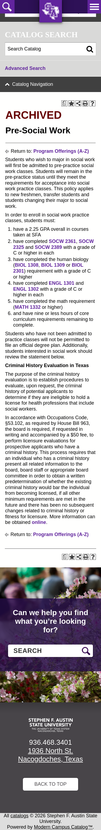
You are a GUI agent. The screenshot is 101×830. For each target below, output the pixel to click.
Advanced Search (25, 68)
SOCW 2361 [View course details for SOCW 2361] (62, 241)
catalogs (20, 815)
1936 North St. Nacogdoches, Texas (50, 755)
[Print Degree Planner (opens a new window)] (64, 103)
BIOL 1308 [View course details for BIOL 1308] (27, 265)
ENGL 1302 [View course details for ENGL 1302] (26, 289)
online (39, 522)
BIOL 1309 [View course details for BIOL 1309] (53, 265)
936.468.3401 (50, 742)
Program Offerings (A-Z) (61, 151)
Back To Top (50, 784)
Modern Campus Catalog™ (63, 827)
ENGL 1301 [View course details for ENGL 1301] (61, 283)
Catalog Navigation (32, 84)
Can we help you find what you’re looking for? (50, 621)
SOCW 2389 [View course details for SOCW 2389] (48, 247)
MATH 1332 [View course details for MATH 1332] (28, 307)
